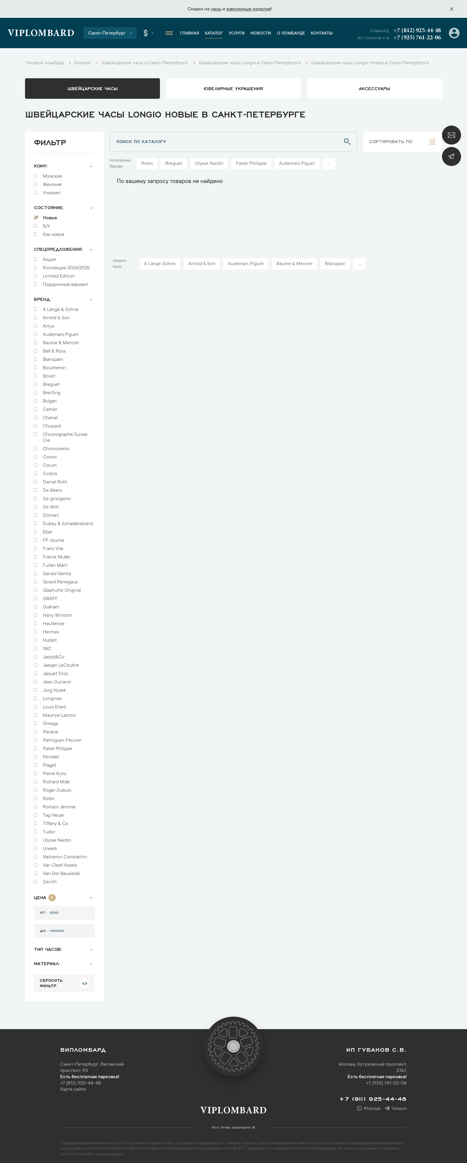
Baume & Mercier (61, 340)
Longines (52, 696)
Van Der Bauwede (61, 871)
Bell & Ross (54, 348)
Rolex (48, 796)
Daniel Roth (55, 479)
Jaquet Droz (55, 671)
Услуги (237, 33)
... (329, 163)
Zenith (50, 879)
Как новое (53, 231)
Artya (48, 323)
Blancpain (53, 356)
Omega (50, 721)
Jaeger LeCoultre (61, 662)
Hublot (50, 637)
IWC (47, 646)
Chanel (50, 415)
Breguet (51, 381)
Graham (51, 604)
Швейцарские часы (93, 88)
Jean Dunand (57, 679)
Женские (52, 181)
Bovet (49, 373)
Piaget (49, 762)
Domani (51, 512)
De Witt (51, 504)
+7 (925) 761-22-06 (417, 38)
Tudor (49, 829)
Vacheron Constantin (65, 854)
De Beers (52, 487)
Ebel (47, 529)
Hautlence (53, 621)
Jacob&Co (53, 654)
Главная (189, 33)
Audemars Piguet (61, 331)
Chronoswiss (56, 446)
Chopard (52, 423)
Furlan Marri (55, 562)
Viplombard (40, 34)
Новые (50, 215)
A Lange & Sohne (61, 306)
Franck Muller (57, 554)
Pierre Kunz (54, 771)
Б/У (46, 223)
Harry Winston (57, 612)
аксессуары (374, 88)
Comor (50, 454)
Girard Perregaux (60, 579)
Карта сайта (73, 1086)
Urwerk (50, 846)
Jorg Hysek (54, 687)
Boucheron (54, 365)
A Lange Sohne (160, 264)
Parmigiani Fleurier (62, 737)
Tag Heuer (53, 812)
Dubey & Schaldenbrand (68, 521)
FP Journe (53, 537)
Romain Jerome (59, 804)
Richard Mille (56, 779)
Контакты (322, 33)
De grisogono (57, 496)
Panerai (50, 729)
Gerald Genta (57, 571)
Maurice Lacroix (59, 712)
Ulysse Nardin (57, 837)
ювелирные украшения (233, 88)
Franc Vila (53, 546)
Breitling (51, 390)
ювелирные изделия (248, 9)
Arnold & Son (56, 315)
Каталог (214, 33)
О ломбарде (291, 33)
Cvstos (50, 471)
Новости (260, 33)
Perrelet (51, 754)
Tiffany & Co (55, 821)
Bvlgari (50, 398)
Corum (50, 462)
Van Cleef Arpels (60, 862)
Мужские (52, 173)
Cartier (50, 406)
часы (216, 9)
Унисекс (51, 190)
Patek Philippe (57, 746)
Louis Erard (54, 704)
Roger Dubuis (57, 787)
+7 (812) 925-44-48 (417, 31)
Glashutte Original (62, 587)
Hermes (51, 629)
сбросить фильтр (51, 980)
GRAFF (50, 596)
